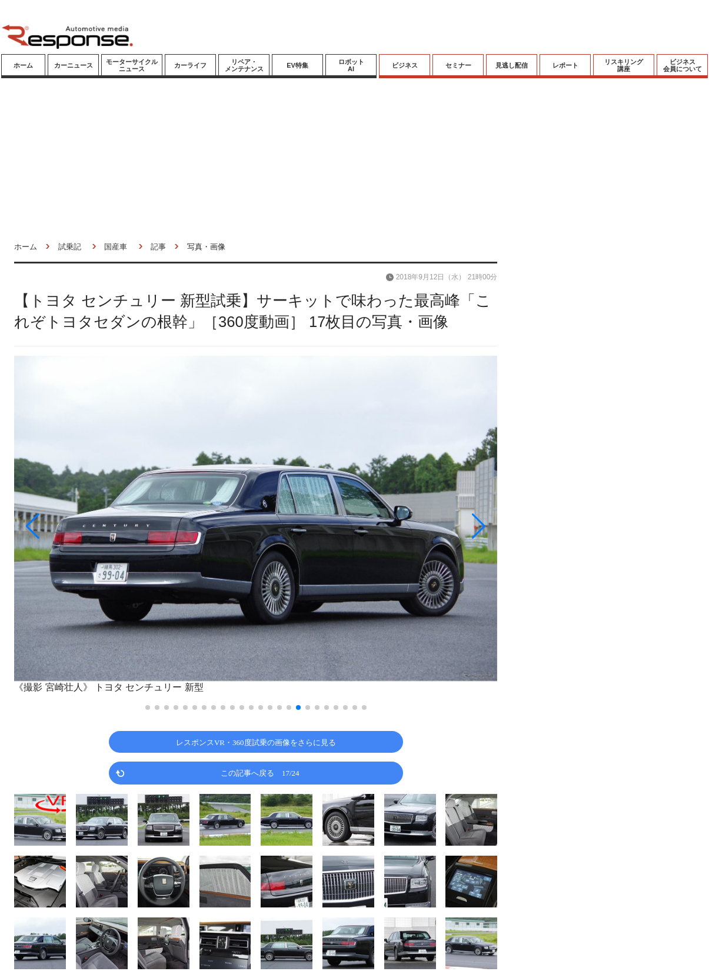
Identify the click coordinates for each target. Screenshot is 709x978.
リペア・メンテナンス (244, 65)
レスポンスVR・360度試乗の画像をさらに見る (256, 742)
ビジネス (405, 65)
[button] (86, 526)
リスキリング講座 (623, 65)
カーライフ (190, 65)
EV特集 (297, 65)
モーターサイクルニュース (132, 65)
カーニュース (73, 65)
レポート (565, 65)
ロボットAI (351, 65)
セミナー (458, 65)
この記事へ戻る (260, 772)
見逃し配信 (511, 65)
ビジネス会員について (682, 65)
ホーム (23, 65)
